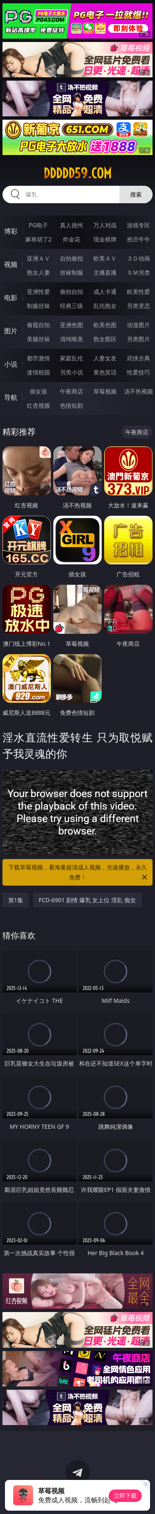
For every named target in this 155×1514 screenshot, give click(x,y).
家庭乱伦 (71, 358)
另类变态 (138, 306)
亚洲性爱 (38, 291)
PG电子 (38, 225)
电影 (10, 297)
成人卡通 (105, 291)
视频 (10, 264)
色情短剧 (71, 405)
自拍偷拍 (71, 258)
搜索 (136, 194)
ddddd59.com (77, 173)
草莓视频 (105, 391)
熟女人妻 (38, 272)
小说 (10, 364)
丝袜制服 (71, 272)
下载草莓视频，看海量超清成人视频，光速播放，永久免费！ (78, 872)
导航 (10, 397)
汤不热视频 (138, 391)
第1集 (15, 900)
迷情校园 (38, 372)
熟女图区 (105, 339)
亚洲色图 (71, 325)
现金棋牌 (105, 239)
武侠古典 (138, 358)
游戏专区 (138, 225)
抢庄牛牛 (138, 239)
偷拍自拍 (71, 291)
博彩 (10, 231)
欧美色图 (105, 325)
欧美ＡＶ (105, 258)
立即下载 (125, 1495)
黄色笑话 (105, 372)
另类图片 (138, 339)
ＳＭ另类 (138, 272)
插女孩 (38, 391)
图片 (10, 330)
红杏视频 (38, 405)
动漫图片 (138, 325)
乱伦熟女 (105, 306)
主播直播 (105, 272)
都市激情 (38, 358)
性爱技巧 (138, 372)
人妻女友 (105, 358)
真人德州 (71, 225)
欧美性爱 (138, 291)
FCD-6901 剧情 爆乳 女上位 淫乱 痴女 (87, 900)
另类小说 (71, 372)
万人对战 (105, 225)
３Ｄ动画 (138, 258)
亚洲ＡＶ (38, 258)
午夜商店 (71, 391)
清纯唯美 (71, 339)
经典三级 (71, 306)
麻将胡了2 (38, 239)
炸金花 (71, 239)
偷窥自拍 (38, 325)
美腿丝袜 (38, 339)
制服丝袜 (38, 306)
